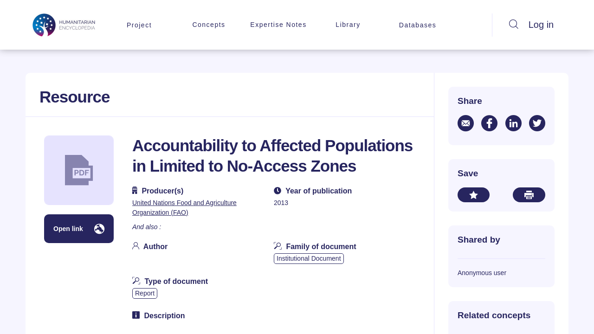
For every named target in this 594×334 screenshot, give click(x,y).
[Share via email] (466, 123)
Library (348, 24)
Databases (417, 25)
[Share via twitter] (537, 123)
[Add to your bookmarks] (474, 194)
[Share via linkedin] (513, 123)
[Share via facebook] (489, 123)
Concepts (208, 24)
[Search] (513, 25)
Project (139, 25)
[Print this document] (529, 194)
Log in (541, 24)
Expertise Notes (278, 24)
